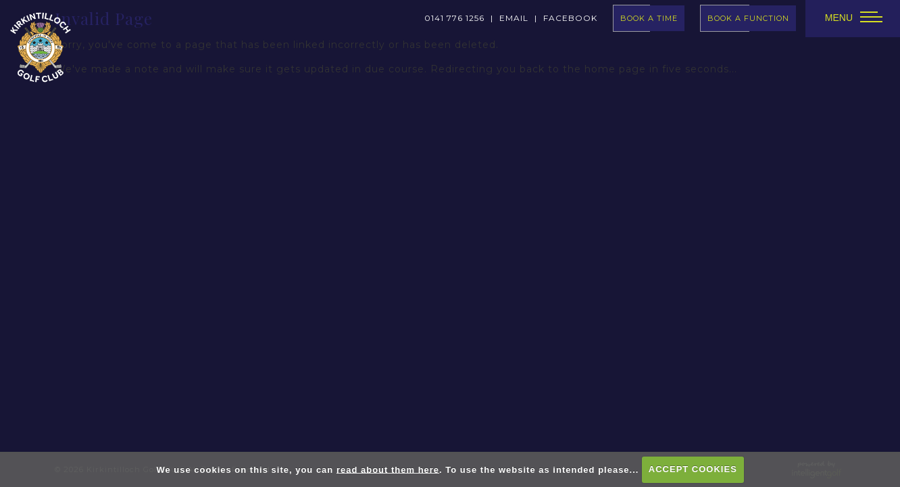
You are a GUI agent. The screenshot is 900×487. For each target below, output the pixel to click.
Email (513, 18)
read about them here (387, 469)
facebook (570, 18)
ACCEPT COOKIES (693, 469)
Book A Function (748, 18)
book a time (649, 18)
